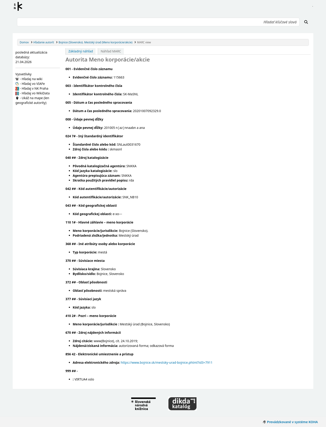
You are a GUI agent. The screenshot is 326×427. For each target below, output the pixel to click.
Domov (24, 42)
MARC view (144, 42)
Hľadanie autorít (44, 42)
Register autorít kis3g (19, 6)
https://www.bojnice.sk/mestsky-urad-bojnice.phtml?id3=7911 (167, 362)
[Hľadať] (306, 22)
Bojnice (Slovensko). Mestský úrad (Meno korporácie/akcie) (95, 42)
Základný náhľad (80, 51)
